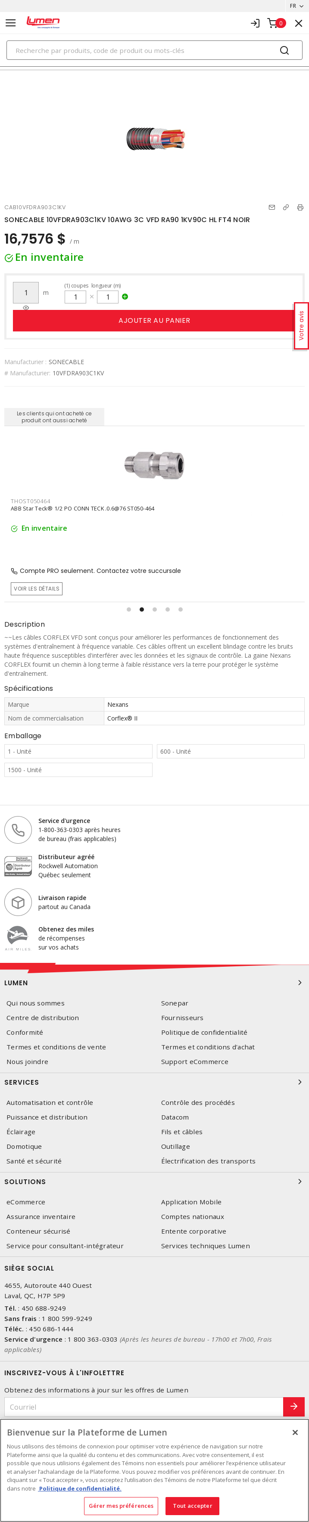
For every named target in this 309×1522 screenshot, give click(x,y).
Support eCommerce (194, 1062)
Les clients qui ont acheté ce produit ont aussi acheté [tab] (54, 417)
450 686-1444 (51, 1328)
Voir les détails (36, 588)
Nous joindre (27, 1062)
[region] (154, 1470)
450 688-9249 (44, 1308)
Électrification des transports (208, 1161)
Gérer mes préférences (121, 1506)
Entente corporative (194, 1231)
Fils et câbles (182, 1132)
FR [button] (293, 5)
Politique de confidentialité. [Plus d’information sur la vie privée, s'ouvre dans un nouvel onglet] (80, 1488)
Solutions (154, 1181)
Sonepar (175, 1003)
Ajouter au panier (154, 320)
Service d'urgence (64, 821)
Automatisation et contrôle (50, 1102)
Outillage (175, 1146)
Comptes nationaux (192, 1217)
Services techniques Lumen (205, 1246)
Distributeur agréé (66, 857)
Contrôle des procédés (198, 1102)
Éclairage (20, 1132)
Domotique (24, 1146)
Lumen (154, 982)
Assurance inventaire (40, 1217)
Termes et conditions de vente (56, 1047)
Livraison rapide (62, 898)
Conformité (25, 1032)
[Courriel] (144, 1407)
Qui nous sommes (35, 1003)
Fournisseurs (182, 1018)
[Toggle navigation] (10, 23)
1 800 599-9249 (67, 1318)
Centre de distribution (42, 1018)
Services (154, 1082)
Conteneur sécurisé (38, 1231)
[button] (129, 609)
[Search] (154, 50)
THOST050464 (30, 501)
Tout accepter (192, 1506)
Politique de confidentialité (204, 1032)
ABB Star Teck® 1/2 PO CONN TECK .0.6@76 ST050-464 (82, 508)
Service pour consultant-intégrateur (65, 1246)
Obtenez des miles (66, 929)
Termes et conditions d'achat (208, 1047)
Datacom (175, 1117)
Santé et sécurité (34, 1161)
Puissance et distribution (46, 1117)
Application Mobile (191, 1202)
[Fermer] (295, 1432)
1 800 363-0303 (93, 1339)
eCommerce (25, 1202)
